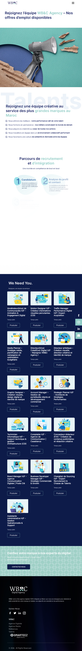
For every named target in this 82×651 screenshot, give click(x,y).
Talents (11, 632)
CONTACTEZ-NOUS (18, 567)
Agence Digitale (15, 624)
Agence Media (15, 626)
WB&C (11, 619)
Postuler (13, 325)
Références (13, 629)
